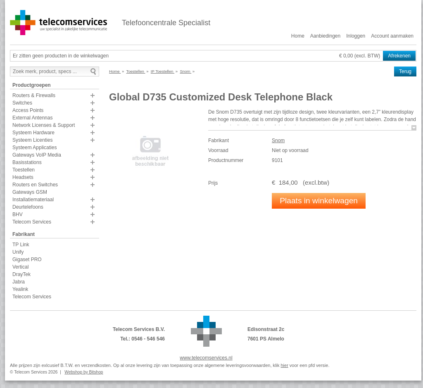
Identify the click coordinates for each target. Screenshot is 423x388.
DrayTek (21, 274)
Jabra (18, 282)
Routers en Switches (35, 185)
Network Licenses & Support (43, 125)
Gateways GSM (29, 192)
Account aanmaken (392, 36)
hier (284, 365)
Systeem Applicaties (34, 147)
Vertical (20, 267)
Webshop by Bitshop (83, 372)
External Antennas (32, 118)
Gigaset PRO (27, 259)
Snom (278, 140)
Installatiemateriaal (33, 199)
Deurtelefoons (27, 207)
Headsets (22, 177)
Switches (22, 103)
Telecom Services (31, 222)
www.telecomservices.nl (206, 358)
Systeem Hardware (33, 133)
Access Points (27, 110)
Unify (18, 252)
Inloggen (355, 36)
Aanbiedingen (325, 36)
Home (297, 36)
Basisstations (27, 162)
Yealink (20, 289)
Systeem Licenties (32, 140)
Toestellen (23, 170)
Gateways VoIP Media (36, 155)
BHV (17, 214)
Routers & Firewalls (33, 95)
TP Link (20, 245)
